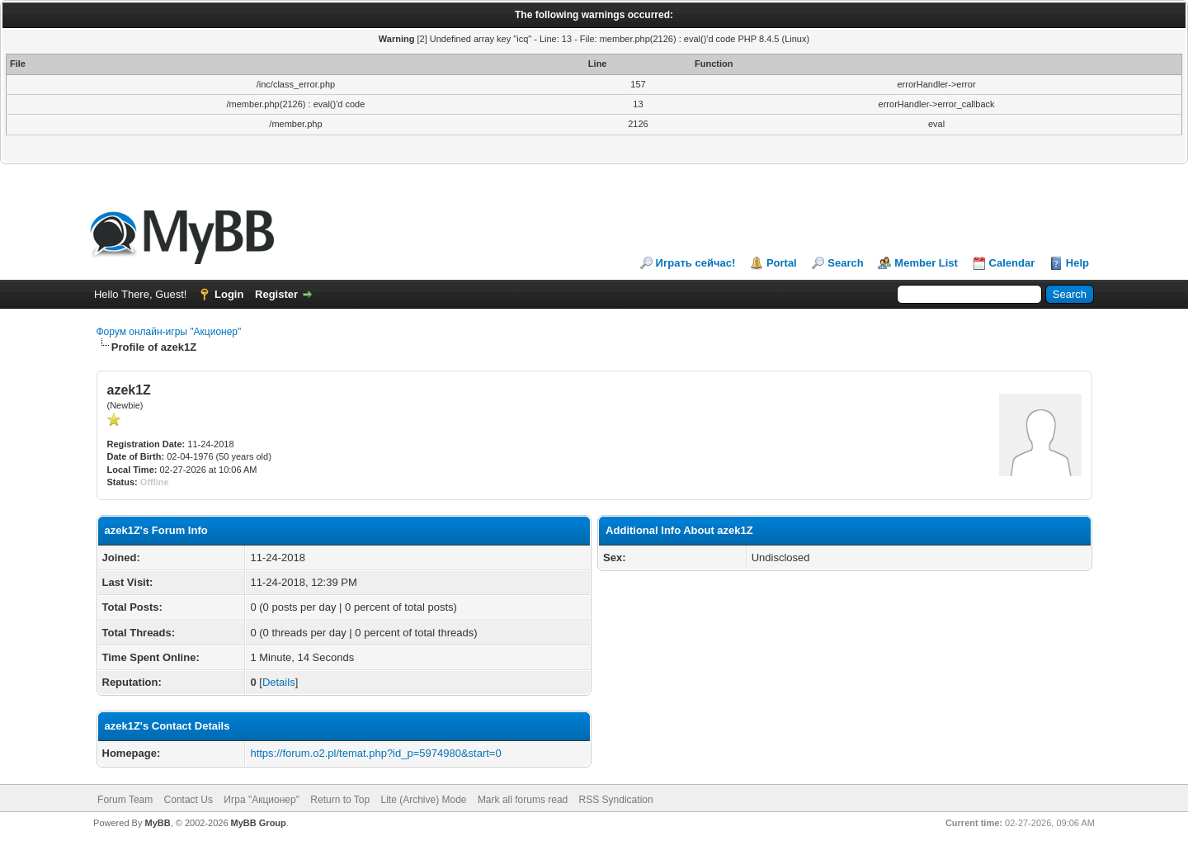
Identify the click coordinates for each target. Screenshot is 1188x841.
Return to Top (340, 800)
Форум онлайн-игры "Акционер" (169, 332)
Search (845, 263)
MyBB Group (258, 823)
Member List (926, 263)
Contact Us (188, 800)
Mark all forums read (523, 800)
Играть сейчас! (696, 263)
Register (276, 294)
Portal (781, 263)
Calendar (1012, 263)
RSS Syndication (616, 800)
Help (1077, 263)
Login (228, 294)
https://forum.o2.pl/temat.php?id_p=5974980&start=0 (375, 753)
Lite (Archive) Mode (423, 800)
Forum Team (125, 800)
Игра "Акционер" (261, 800)
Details (278, 682)
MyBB (157, 823)
